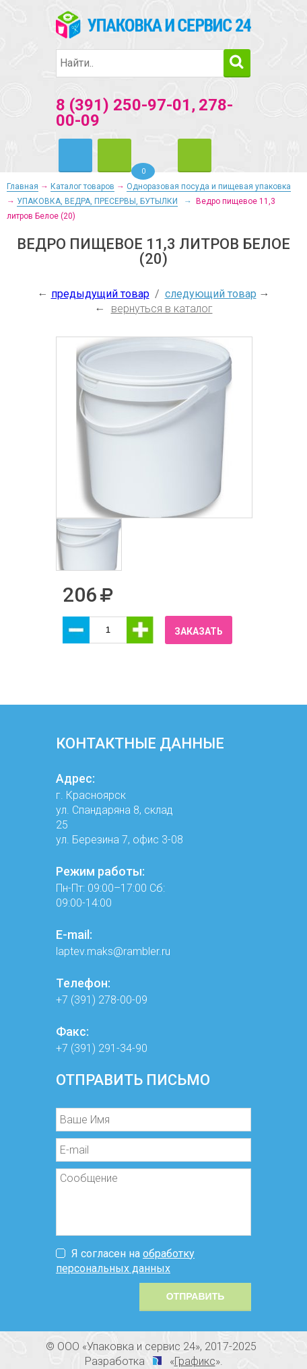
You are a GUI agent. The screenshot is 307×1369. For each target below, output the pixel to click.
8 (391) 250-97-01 (123, 105)
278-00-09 (122, 999)
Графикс (194, 1361)
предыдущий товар (100, 293)
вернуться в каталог (162, 308)
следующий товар (211, 293)
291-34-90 (122, 1048)
